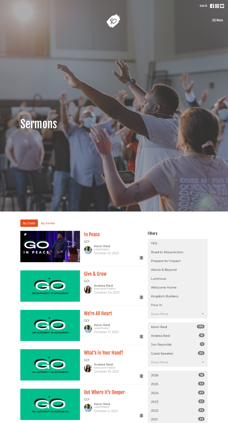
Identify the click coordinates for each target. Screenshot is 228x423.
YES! (154, 243)
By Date (29, 223)
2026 (177, 375)
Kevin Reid (177, 327)
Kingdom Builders (164, 296)
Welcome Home (164, 287)
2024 (177, 393)
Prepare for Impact (166, 261)
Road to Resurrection (167, 252)
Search (203, 5)
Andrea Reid (177, 335)
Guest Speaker (177, 353)
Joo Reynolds (177, 344)
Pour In (156, 305)
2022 (177, 410)
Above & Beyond (164, 270)
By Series (48, 223)
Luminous (158, 279)
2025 (177, 384)
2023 (177, 401)
